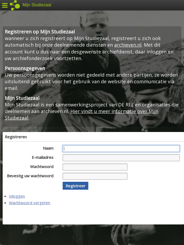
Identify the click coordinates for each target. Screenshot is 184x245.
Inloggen (17, 196)
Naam (49, 148)
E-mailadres (44, 157)
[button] (75, 186)
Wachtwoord (43, 166)
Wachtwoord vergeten (29, 202)
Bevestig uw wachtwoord (31, 175)
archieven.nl (127, 45)
